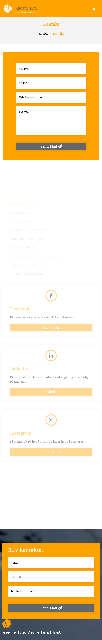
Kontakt (58, 33)
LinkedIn (51, 397)
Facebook (51, 332)
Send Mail (51, 146)
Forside (44, 33)
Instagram (51, 457)
